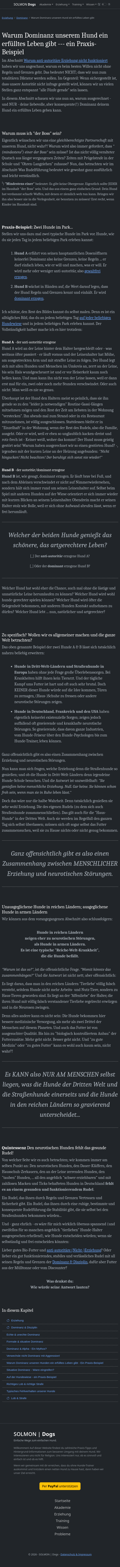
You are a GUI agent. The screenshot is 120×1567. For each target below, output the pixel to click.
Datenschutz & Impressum (76, 1554)
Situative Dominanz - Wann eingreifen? (30, 1369)
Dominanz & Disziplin (70, 1262)
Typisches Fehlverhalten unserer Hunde (31, 1391)
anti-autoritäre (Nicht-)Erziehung (74, 1250)
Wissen (62, 1527)
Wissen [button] (90, 4)
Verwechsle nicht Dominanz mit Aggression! (33, 1355)
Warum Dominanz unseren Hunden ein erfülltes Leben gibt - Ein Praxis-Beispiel (55, 1362)
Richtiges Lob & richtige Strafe (25, 1383)
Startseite (62, 1500)
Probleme (63, 1534)
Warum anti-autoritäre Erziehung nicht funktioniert (66, 60)
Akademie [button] (45, 4)
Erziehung (7, 17)
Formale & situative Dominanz (25, 1341)
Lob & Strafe (17, 1398)
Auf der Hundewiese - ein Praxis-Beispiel (31, 1377)
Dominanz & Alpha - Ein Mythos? (27, 1348)
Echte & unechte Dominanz (23, 1334)
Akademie (62, 1507)
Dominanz (22, 17)
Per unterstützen (60, 1486)
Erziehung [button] (62, 4)
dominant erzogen (29, 298)
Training (62, 1520)
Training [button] (77, 4)
